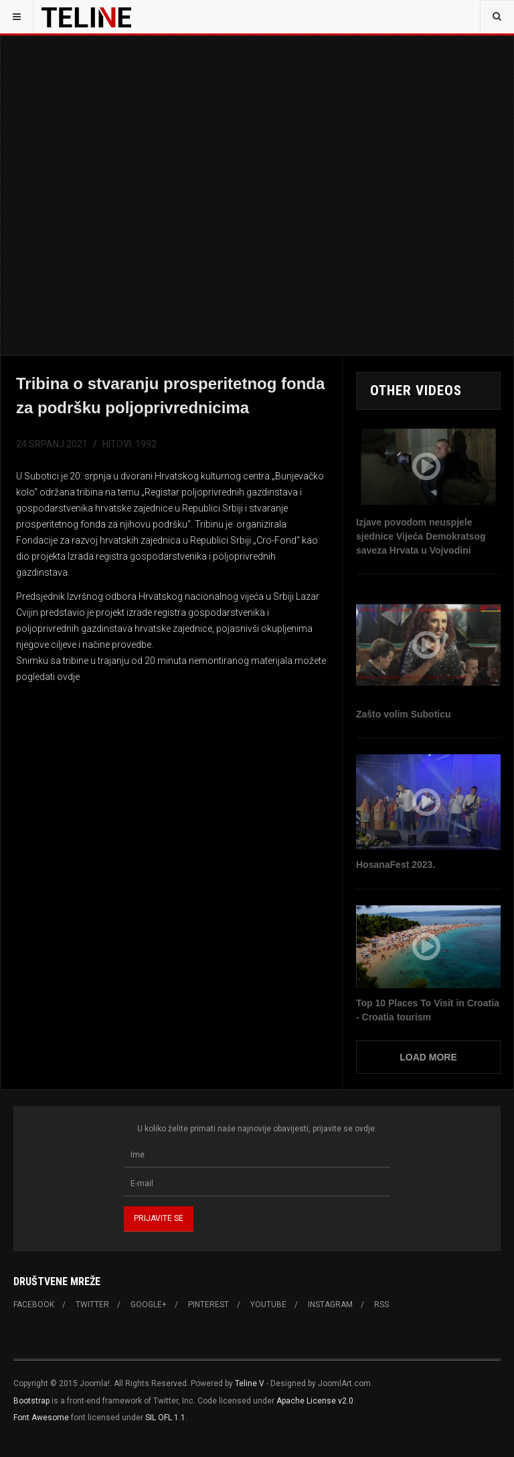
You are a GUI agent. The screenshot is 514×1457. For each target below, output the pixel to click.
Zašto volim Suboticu (403, 714)
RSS (381, 1304)
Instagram (330, 1304)
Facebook (33, 1304)
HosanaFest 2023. (395, 864)
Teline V (249, 1383)
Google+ (149, 1304)
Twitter (92, 1304)
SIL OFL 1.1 (165, 1417)
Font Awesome (41, 1417)
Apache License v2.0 (314, 1401)
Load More (428, 1057)
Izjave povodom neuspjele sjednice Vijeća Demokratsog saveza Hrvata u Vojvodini (421, 536)
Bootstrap (31, 1401)
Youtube (268, 1304)
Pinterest (208, 1304)
